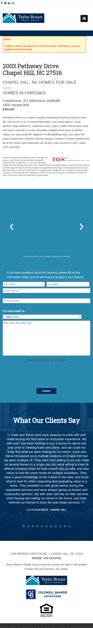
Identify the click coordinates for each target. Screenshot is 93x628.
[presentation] (29, 369)
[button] (11, 227)
